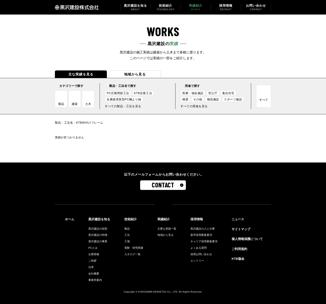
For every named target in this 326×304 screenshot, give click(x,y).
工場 (127, 241)
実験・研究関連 (133, 247)
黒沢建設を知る (135, 7)
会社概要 (93, 273)
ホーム (69, 219)
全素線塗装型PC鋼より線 (124, 99)
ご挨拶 (92, 260)
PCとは (93, 247)
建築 (75, 104)
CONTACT (163, 185)
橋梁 (185, 99)
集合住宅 (228, 93)
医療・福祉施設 (193, 93)
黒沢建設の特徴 (97, 234)
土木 (88, 104)
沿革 (91, 267)
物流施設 (213, 99)
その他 (197, 99)
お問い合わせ (256, 7)
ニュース (238, 219)
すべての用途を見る (194, 106)
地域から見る (135, 74)
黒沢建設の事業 (97, 241)
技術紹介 (165, 7)
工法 (127, 234)
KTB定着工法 (143, 93)
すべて (263, 99)
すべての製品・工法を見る (123, 106)
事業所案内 (95, 280)
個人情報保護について (247, 239)
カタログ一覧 (132, 254)
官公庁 (212, 93)
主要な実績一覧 (166, 228)
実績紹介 (196, 7)
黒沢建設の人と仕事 (202, 228)
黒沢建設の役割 (97, 228)
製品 (61, 104)
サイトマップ (241, 229)
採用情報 (226, 7)
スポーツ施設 (233, 99)
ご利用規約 (239, 249)
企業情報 (93, 254)
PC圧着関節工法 (118, 93)
